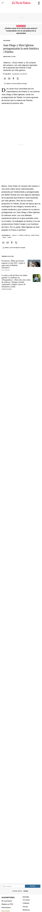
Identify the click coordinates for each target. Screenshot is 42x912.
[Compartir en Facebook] (13, 78)
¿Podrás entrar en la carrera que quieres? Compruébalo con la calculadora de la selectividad (21, 30)
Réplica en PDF (7, 904)
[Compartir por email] (9, 78)
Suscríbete (6, 911)
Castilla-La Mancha (24, 235)
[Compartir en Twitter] (18, 78)
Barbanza (26, 910)
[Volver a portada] (21, 3)
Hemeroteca (6, 907)
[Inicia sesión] (38, 3)
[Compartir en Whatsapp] (5, 78)
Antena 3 (14, 235)
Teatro (4, 237)
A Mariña (26, 903)
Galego (25, 891)
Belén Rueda (35, 235)
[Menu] (3, 3)
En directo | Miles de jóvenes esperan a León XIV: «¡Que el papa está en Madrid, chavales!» (13, 264)
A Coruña (26, 900)
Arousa (25, 906)
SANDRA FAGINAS (7, 289)
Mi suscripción (7, 901)
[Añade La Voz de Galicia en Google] (15, 83)
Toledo (9, 237)
